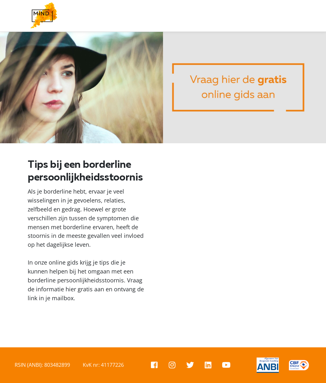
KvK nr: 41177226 (103, 364)
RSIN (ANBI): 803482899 (42, 364)
